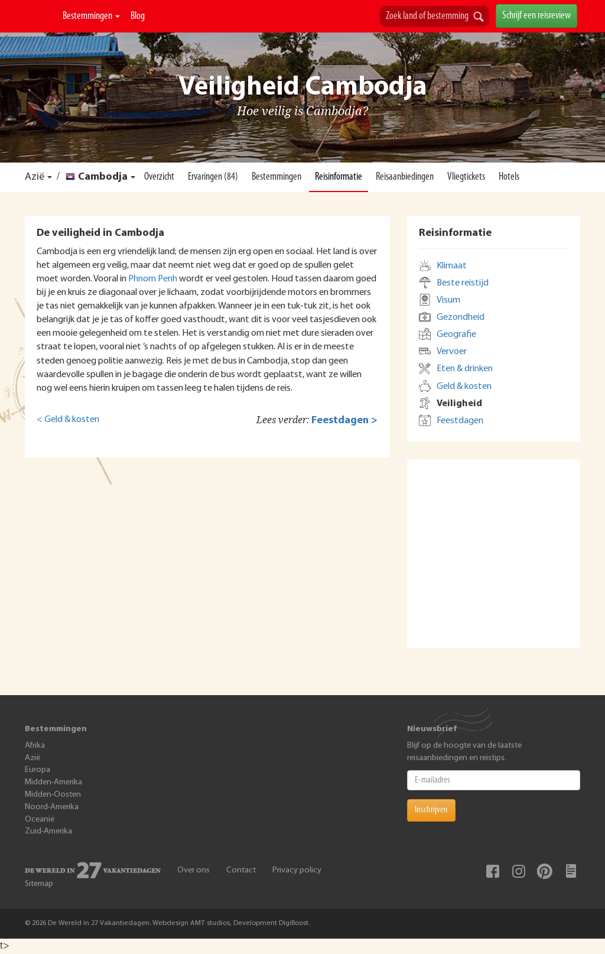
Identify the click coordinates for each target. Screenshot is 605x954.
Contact (241, 870)
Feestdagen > (344, 421)
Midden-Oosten (53, 794)
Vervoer (452, 351)
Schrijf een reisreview (536, 15)
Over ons (193, 870)
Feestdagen (460, 421)
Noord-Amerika (52, 807)
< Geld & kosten (68, 419)
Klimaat (452, 266)
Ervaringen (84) (213, 177)
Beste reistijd (463, 283)
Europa (37, 769)
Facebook (492, 871)
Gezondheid (460, 317)
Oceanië (39, 819)
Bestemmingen (91, 16)
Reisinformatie (338, 177)
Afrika (35, 745)
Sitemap (39, 884)
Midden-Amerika (53, 782)
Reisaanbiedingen (405, 177)
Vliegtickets (466, 177)
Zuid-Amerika (48, 831)
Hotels (509, 177)
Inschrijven (431, 810)
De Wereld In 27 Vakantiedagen (41, 16)
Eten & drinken (465, 369)
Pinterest (544, 871)
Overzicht (159, 177)
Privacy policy (296, 870)
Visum (448, 300)
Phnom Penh (152, 279)
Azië (34, 177)
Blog (138, 16)
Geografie (456, 334)
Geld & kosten (464, 386)
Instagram (518, 871)
